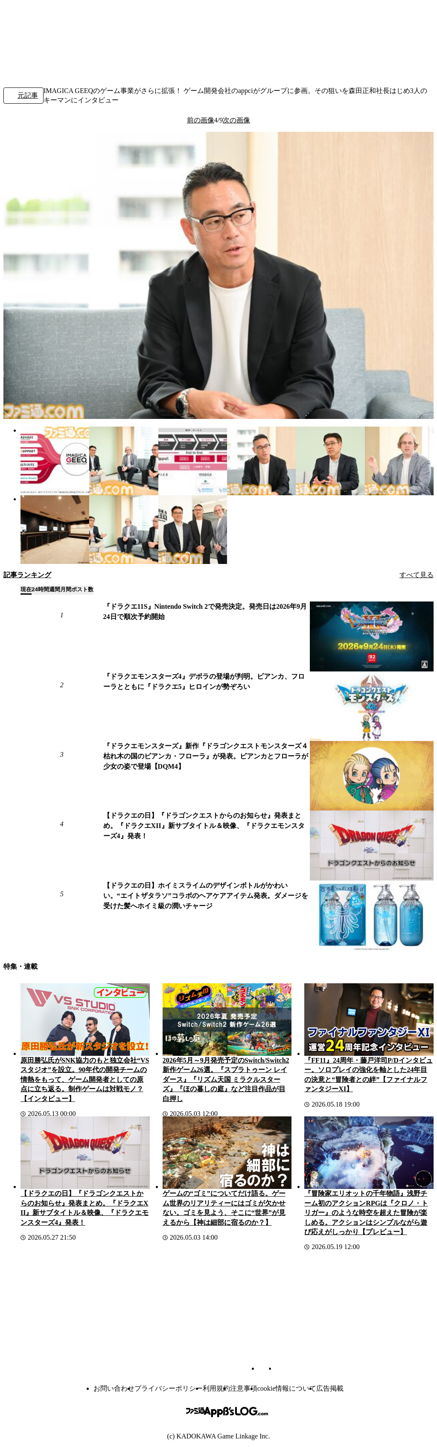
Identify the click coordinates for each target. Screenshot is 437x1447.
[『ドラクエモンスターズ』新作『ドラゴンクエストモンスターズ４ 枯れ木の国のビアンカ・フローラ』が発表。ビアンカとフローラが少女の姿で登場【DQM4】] (372, 776)
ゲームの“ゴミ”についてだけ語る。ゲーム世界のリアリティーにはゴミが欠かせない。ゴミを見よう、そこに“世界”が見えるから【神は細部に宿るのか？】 (224, 1208)
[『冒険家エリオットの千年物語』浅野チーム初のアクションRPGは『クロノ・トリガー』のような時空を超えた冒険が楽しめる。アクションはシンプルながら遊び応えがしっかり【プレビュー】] (369, 1152)
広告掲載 (330, 1388)
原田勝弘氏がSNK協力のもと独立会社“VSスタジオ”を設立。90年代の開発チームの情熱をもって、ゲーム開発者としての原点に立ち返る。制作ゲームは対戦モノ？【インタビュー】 (84, 1079)
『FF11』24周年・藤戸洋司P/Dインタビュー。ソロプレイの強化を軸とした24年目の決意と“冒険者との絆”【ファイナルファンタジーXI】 (368, 1075)
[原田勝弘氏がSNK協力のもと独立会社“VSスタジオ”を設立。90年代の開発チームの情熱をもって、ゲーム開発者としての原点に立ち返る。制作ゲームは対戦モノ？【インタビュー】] (85, 1019)
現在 (26, 589)
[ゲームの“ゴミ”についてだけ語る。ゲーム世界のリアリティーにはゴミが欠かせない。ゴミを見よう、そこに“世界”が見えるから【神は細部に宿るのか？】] (227, 1152)
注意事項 (243, 1388)
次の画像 (236, 120)
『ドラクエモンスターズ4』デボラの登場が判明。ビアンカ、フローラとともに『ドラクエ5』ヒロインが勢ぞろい (204, 681)
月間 (65, 589)
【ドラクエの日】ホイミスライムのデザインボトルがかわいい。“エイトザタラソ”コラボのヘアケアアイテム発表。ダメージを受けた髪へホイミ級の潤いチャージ (205, 895)
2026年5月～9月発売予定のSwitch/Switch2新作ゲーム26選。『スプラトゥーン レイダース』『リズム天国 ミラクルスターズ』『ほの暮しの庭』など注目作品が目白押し (226, 1079)
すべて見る (416, 574)
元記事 (23, 96)
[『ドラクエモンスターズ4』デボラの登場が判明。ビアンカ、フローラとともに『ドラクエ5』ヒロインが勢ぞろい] (372, 706)
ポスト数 (82, 589)
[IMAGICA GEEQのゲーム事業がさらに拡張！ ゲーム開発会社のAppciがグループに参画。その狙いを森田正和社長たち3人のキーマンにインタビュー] (54, 461)
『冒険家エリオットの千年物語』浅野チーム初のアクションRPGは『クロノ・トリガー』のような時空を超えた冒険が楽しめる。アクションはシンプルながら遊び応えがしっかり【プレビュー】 (366, 1212)
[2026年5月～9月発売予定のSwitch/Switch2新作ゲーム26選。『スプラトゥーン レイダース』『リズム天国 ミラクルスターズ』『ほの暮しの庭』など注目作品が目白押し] (227, 1019)
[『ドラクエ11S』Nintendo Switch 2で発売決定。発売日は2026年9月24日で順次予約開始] (372, 636)
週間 (54, 589)
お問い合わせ (113, 1388)
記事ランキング (27, 574)
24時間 (40, 589)
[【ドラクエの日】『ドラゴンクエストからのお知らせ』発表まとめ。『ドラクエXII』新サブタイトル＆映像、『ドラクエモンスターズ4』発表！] (372, 845)
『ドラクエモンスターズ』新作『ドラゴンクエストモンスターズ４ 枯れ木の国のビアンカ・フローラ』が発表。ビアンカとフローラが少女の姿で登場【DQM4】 (206, 756)
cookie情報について (287, 1388)
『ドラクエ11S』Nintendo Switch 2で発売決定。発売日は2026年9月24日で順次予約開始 (205, 611)
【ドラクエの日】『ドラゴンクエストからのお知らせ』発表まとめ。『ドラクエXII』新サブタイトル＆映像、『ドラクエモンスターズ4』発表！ (204, 826)
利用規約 (216, 1388)
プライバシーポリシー (168, 1388)
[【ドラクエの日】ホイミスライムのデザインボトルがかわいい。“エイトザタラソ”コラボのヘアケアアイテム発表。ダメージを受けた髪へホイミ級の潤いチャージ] (372, 915)
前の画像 (200, 120)
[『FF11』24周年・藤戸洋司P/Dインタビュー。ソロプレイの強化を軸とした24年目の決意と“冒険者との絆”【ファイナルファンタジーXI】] (369, 1019)
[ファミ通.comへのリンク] (32, 21)
